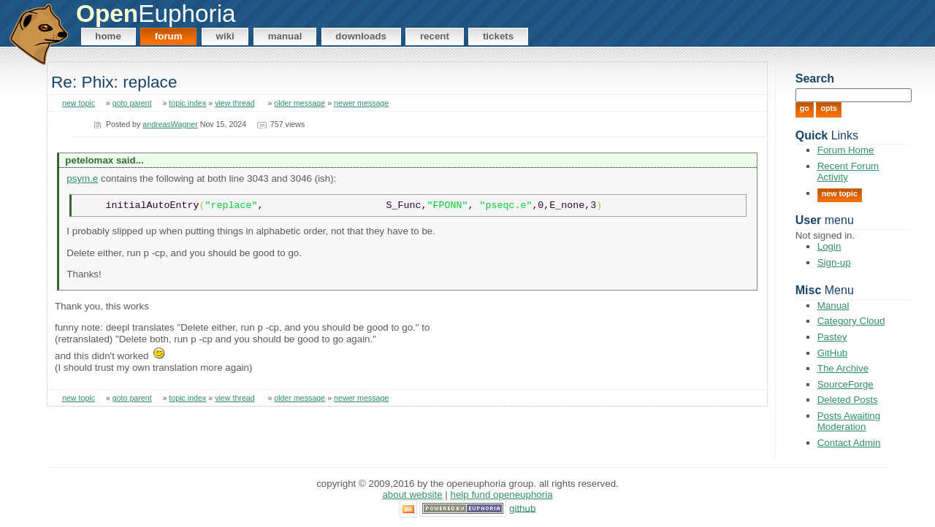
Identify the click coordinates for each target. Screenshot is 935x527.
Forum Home (845, 150)
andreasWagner (169, 124)
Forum (169, 36)
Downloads (360, 36)
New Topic (840, 193)
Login (829, 246)
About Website (412, 494)
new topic (78, 103)
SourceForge (845, 384)
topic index (187, 103)
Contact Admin (849, 442)
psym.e (82, 178)
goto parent (132, 103)
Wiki (225, 36)
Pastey (832, 336)
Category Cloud (851, 320)
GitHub (832, 352)
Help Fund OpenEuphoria (502, 494)
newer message (361, 103)
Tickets (498, 36)
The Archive (843, 368)
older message (299, 103)
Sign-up (834, 262)
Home (108, 36)
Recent (434, 36)
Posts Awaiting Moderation (848, 421)
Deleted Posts (847, 399)
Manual (285, 36)
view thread (235, 103)
